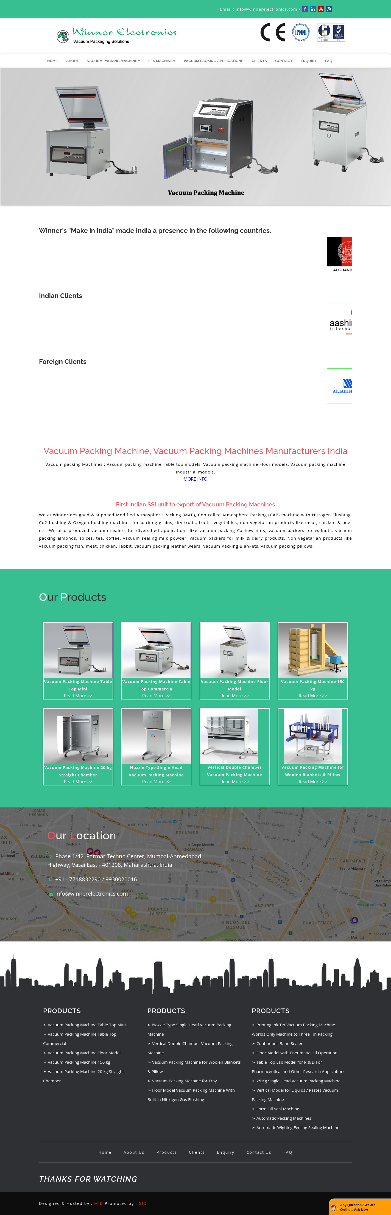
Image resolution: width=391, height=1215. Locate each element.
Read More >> (78, 696)
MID (98, 1203)
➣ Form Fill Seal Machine (275, 1108)
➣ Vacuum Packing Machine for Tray (182, 1080)
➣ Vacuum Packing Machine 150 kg (76, 1062)
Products (167, 1152)
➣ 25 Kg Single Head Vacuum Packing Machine (296, 1080)
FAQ (329, 61)
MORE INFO (196, 479)
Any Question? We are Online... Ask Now (357, 1207)
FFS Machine (161, 61)
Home (52, 61)
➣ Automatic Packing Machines (281, 1118)
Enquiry (309, 61)
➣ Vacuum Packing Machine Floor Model (82, 1052)
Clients (259, 61)
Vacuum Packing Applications (214, 61)
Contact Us (259, 1152)
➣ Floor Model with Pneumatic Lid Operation (294, 1052)
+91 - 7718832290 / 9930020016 (96, 879)
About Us (134, 1152)
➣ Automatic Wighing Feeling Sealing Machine (295, 1127)
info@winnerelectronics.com (266, 9)
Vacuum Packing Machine (113, 61)
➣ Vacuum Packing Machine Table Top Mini (84, 1024)
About (72, 61)
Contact (283, 61)
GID (143, 1203)
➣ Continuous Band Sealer (277, 1043)
